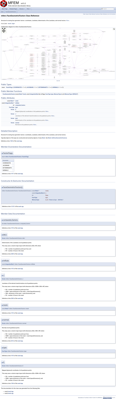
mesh (24, 94)
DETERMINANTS (43, 87)
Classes (22, 9)
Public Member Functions (94, 14)
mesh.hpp (11, 23)
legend (58, 80)
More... (68, 20)
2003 (12, 298)
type (52, 94)
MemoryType (57, 94)
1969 (11, 141)
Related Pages (13, 9)
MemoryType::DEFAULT (71, 94)
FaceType (48, 94)
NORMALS (55, 87)
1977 (12, 173)
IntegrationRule (34, 94)
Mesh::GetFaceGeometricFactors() (57, 138)
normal (17, 122)
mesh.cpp (21, 206)
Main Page (4, 9)
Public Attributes (103, 14)
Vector (12, 109)
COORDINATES (18, 87)
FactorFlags (9, 87)
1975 (12, 355)
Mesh (20, 94)
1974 (12, 228)
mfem (2, 11)
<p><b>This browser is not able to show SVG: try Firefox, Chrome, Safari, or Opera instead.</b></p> (58, 54)
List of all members (112, 14)
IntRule (17, 103)
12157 (13, 206)
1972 (12, 313)
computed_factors (20, 105)
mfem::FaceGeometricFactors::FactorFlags (17, 156)
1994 (12, 383)
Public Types (85, 14)
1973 (12, 268)
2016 (12, 341)
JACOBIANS (30, 87)
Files (29, 9)
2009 (12, 254)
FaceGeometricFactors (11, 11)
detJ (16, 118)
